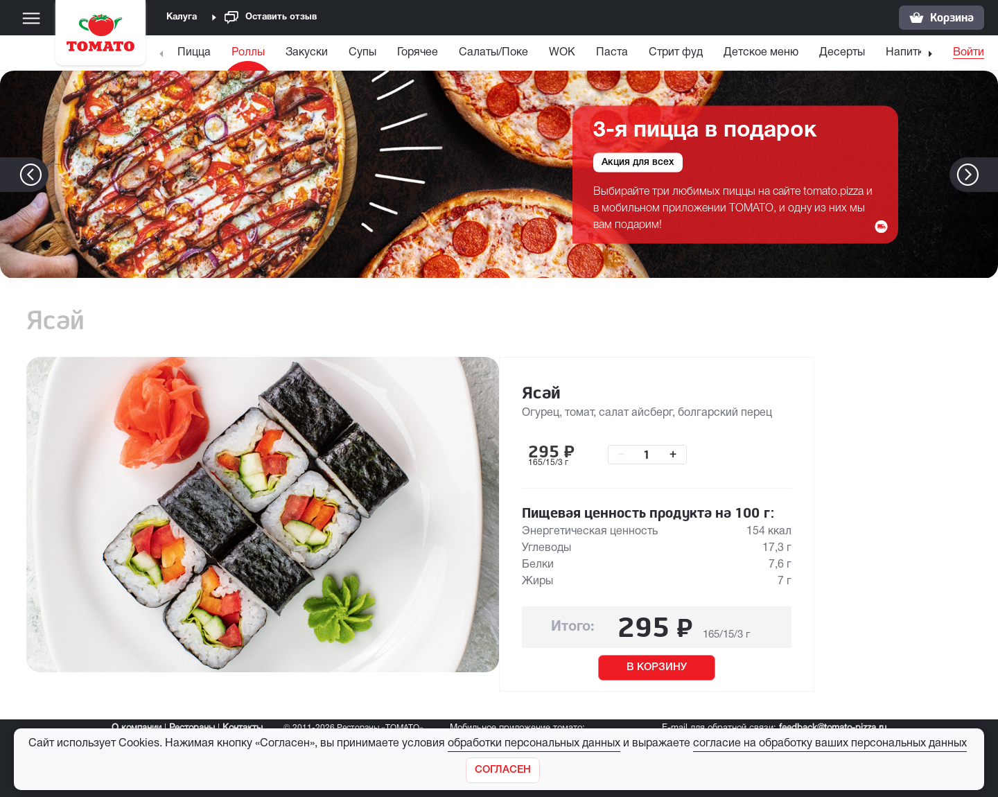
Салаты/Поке (493, 53)
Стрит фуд (676, 53)
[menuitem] (195, 56)
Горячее (417, 53)
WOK (562, 53)
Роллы (248, 53)
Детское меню (761, 53)
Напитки (907, 53)
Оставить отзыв (271, 17)
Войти (968, 53)
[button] (988, 174)
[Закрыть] (503, 770)
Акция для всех (638, 161)
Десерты (842, 53)
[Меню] (31, 18)
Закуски (307, 53)
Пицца (194, 53)
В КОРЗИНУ (657, 667)
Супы (362, 53)
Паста (612, 53)
